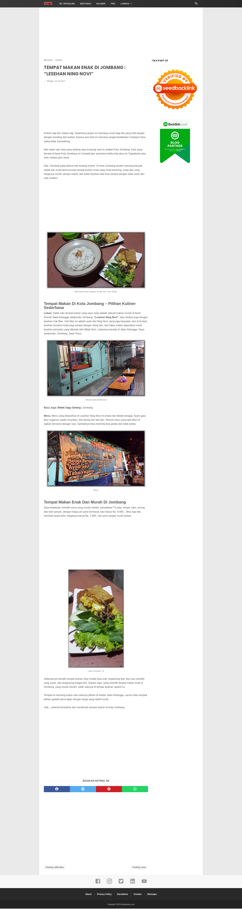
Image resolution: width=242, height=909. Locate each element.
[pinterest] (109, 789)
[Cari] (196, 4)
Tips (113, 4)
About (88, 894)
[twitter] (83, 789)
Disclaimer (122, 894)
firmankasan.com (128, 905)
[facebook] (57, 789)
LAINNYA (125, 4)
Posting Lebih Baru (55, 867)
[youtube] (144, 883)
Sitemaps (152, 894)
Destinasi (85, 4)
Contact (138, 894)
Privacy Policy (104, 894)
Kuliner (100, 4)
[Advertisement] (121, 32)
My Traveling (67, 4)
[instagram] (109, 883)
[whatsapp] (135, 789)
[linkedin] (132, 883)
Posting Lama (139, 867)
